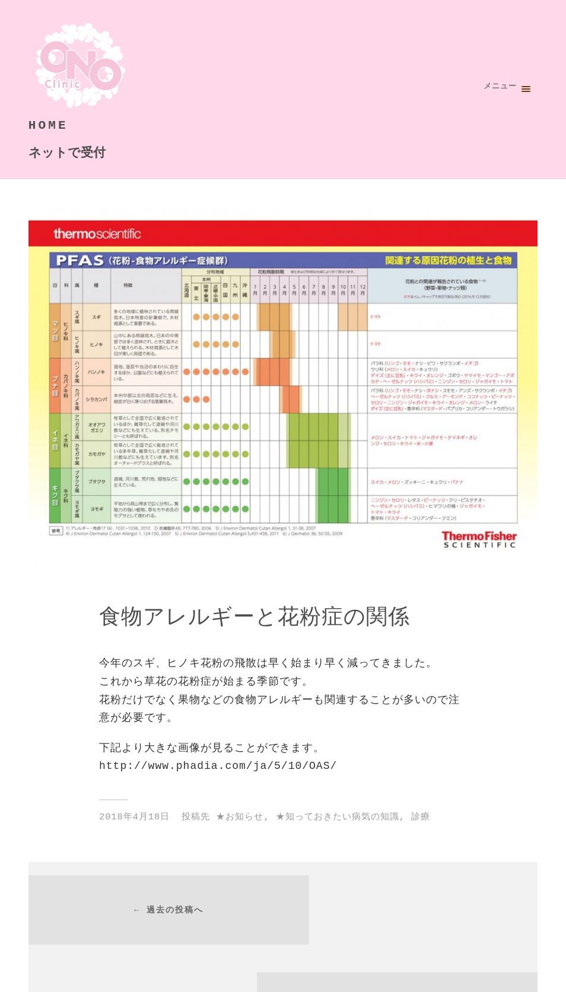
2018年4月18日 (134, 817)
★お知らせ (239, 817)
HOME (48, 125)
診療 (420, 817)
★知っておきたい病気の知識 (337, 817)
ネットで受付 (67, 152)
